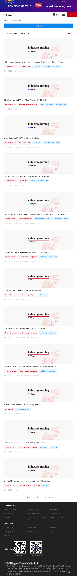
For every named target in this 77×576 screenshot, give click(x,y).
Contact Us (31, 532)
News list (21, 20)
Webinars (53, 528)
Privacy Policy (9, 532)
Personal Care (55, 513)
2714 (48, 497)
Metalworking (8, 513)
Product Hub (8, 528)
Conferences (31, 528)
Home (7, 20)
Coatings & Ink (32, 509)
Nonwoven (53, 509)
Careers (52, 532)
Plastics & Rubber (10, 509)
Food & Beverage (33, 513)
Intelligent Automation (57, 517)
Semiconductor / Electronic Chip (36, 518)
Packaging (7, 517)
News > (14, 20)
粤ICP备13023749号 (14, 574)
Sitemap (7, 536)
